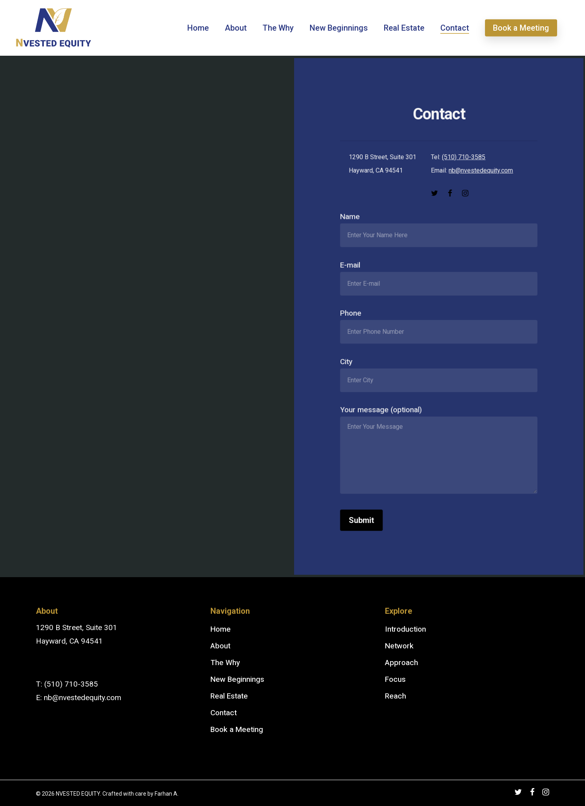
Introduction (405, 629)
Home (220, 629)
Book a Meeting (236, 729)
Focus (395, 679)
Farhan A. (167, 793)
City (438, 372)
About (220, 646)
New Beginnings (237, 679)
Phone (438, 325)
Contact (223, 712)
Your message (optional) (438, 449)
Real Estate (229, 696)
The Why (225, 662)
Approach (401, 662)
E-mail (438, 278)
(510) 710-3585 (463, 160)
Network (399, 646)
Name (438, 230)
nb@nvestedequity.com (480, 173)
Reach (395, 696)
